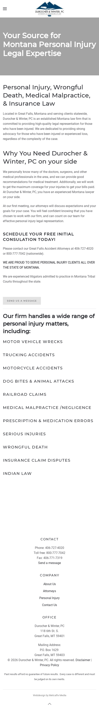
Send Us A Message (22, 300)
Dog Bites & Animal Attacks (38, 381)
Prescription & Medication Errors (48, 420)
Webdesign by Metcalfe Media (49, 695)
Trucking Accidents (29, 355)
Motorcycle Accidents (33, 368)
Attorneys (49, 591)
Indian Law (17, 473)
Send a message (49, 563)
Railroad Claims (24, 394)
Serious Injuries (24, 434)
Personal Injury (49, 598)
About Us (49, 584)
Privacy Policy (49, 665)
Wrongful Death (25, 447)
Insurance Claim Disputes (37, 460)
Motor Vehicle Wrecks (33, 341)
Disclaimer (83, 660)
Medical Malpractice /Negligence (47, 407)
